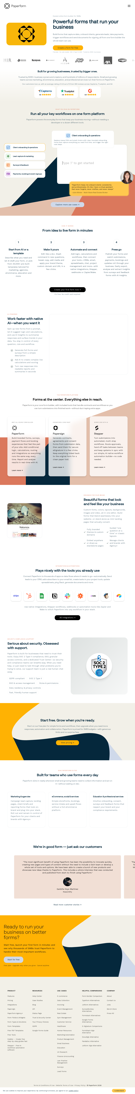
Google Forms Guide (40, 1031)
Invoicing (60, 1005)
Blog (34, 1005)
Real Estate (61, 1013)
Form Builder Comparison (92, 996)
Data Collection (63, 1000)
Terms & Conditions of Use (44, 1085)
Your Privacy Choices (40, 1022)
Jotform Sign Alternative (91, 1046)
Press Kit (110, 1013)
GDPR (34, 1026)
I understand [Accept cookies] (119, 1091)
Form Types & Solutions (17, 1022)
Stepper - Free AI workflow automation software (16, 1048)
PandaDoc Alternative (90, 1041)
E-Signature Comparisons (92, 1026)
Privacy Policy (80, 1085)
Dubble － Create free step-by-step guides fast (17, 1040)
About (109, 996)
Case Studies (37, 1000)
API (33, 1009)
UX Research (62, 1052)
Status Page (37, 1013)
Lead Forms (61, 1071)
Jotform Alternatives (90, 1005)
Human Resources (64, 1031)
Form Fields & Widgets (16, 1018)
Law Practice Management (62, 1062)
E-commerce (62, 996)
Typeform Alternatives (91, 1000)
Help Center (37, 996)
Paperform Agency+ (15, 1013)
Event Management (64, 1009)
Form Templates (14, 1026)
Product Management (65, 1039)
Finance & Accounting (65, 1056)
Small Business (63, 1043)
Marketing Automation (66, 1035)
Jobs (109, 1005)
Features (11, 996)
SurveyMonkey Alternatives (88, 1010)
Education (61, 1048)
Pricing (10, 1000)
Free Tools (12, 1035)
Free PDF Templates (15, 1031)
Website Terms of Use (64, 1085)
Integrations (12, 1005)
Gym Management (64, 1018)
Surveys (60, 1067)
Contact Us (111, 1000)
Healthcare (61, 1026)
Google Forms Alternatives (87, 1021)
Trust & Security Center (41, 1018)
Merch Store (112, 1009)
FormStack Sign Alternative (88, 1032)
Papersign (11, 1009)
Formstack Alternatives (91, 1015)
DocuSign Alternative (90, 1037)
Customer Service (64, 1022)
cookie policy (73, 1091)
